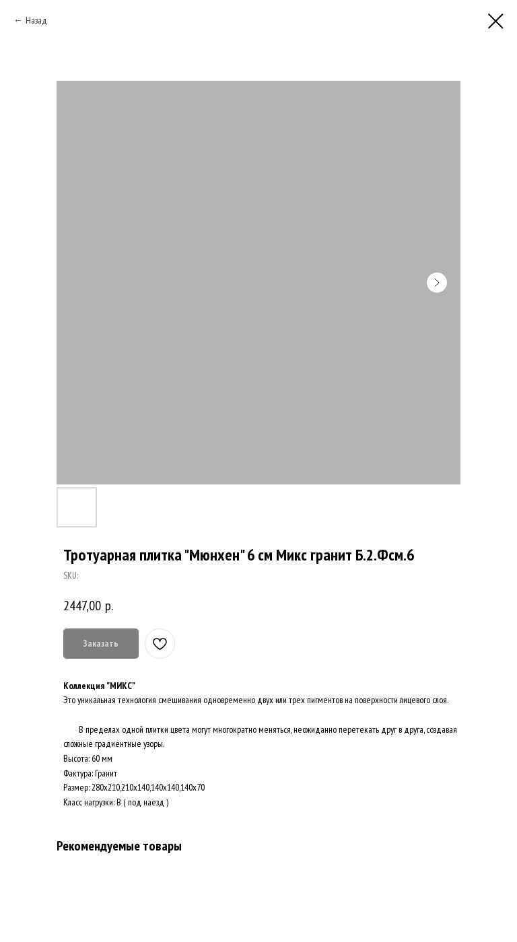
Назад (36, 20)
